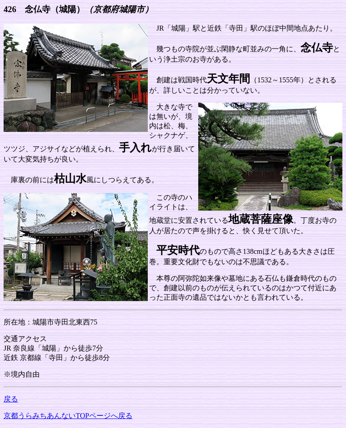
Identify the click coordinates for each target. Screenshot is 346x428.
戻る (11, 399)
